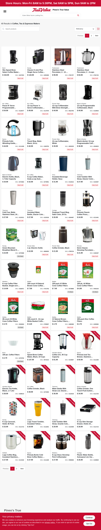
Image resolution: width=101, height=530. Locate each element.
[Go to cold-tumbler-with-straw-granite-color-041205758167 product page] (63, 414)
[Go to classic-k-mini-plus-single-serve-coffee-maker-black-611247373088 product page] (38, 63)
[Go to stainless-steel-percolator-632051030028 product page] (88, 63)
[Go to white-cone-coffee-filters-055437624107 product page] (88, 277)
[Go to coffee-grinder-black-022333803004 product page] (63, 241)
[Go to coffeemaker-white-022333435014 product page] (63, 135)
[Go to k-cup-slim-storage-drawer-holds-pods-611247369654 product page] (88, 414)
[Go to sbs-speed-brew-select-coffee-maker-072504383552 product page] (13, 63)
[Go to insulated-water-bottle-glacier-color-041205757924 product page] (38, 206)
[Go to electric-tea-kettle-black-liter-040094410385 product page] (13, 381)
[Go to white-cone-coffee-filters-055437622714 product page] (63, 277)
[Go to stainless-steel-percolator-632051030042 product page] (63, 63)
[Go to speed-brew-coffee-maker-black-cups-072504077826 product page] (38, 347)
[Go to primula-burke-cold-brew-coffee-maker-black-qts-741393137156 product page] (38, 447)
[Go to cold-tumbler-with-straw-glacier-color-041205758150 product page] (88, 170)
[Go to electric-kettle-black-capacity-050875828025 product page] (13, 170)
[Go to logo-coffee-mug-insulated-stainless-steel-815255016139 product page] (13, 447)
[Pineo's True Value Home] (41, 10)
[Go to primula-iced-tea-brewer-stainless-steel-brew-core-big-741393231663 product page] (88, 347)
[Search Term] (50, 15)
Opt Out (89, 524)
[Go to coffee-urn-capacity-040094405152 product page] (63, 347)
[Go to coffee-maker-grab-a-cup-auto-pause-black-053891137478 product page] (38, 170)
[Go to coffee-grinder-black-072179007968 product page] (38, 381)
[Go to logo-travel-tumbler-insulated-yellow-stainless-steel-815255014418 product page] (38, 414)
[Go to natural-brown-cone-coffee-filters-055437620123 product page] (63, 313)
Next (96, 35)
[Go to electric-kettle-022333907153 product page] (38, 241)
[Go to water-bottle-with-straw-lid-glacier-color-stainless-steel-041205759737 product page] (63, 381)
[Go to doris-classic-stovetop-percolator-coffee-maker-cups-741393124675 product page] (88, 241)
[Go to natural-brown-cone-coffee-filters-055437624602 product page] (38, 277)
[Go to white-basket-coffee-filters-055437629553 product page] (38, 313)
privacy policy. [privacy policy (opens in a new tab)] (50, 522)
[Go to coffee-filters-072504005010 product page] (13, 347)
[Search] (78, 15)
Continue (89, 518)
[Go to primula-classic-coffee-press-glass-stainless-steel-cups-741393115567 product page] (88, 206)
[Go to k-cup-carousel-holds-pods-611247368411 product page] (13, 414)
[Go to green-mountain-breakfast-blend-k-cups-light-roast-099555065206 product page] (13, 241)
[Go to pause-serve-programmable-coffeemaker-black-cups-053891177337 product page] (13, 99)
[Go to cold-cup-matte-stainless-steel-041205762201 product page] (13, 206)
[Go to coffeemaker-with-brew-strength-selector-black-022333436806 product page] (63, 99)
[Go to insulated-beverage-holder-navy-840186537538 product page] (63, 170)
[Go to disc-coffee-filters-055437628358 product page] (88, 313)
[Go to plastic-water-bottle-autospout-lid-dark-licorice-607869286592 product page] (88, 447)
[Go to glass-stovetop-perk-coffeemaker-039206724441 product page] (63, 447)
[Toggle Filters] (98, 29)
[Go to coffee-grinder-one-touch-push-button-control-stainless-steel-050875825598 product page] (88, 381)
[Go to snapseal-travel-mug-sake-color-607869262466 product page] (63, 206)
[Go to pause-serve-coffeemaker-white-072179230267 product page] (38, 99)
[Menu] (5, 11)
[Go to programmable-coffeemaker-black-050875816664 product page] (88, 99)
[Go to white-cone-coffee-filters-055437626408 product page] (13, 313)
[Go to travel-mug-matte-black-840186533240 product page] (38, 135)
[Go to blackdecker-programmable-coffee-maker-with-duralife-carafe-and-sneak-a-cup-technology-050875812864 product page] (88, 135)
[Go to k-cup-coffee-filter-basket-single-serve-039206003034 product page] (13, 277)
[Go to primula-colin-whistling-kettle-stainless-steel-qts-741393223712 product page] (13, 135)
